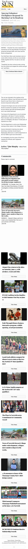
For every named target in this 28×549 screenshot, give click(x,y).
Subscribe (3, 9)
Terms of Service (11, 540)
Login (9, 9)
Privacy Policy (17, 540)
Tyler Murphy (12, 147)
